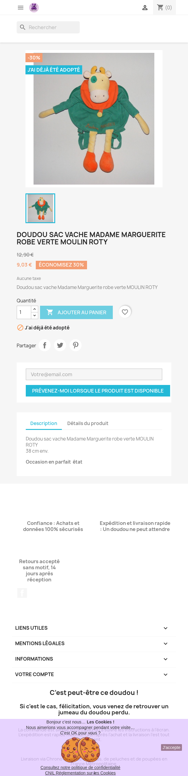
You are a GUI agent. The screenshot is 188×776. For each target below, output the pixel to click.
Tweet (60, 345)
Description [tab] (43, 423)
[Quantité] (24, 312)
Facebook (22, 593)
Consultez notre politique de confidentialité (80, 767)
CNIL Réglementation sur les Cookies (80, 773)
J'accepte (171, 747)
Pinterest (75, 345)
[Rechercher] (48, 27)
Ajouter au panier (76, 312)
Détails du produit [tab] (88, 423)
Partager (45, 345)
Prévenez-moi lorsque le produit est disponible (98, 390)
